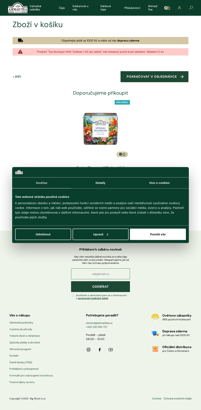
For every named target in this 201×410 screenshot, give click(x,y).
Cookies (157, 398)
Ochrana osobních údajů (178, 398)
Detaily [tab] (100, 182)
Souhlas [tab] (41, 182)
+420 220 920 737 (96, 327)
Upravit (100, 234)
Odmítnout (43, 234)
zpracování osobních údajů (93, 298)
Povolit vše (158, 234)
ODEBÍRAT (100, 287)
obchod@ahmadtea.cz (99, 323)
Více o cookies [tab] (159, 182)
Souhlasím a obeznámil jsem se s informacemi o (101, 297)
